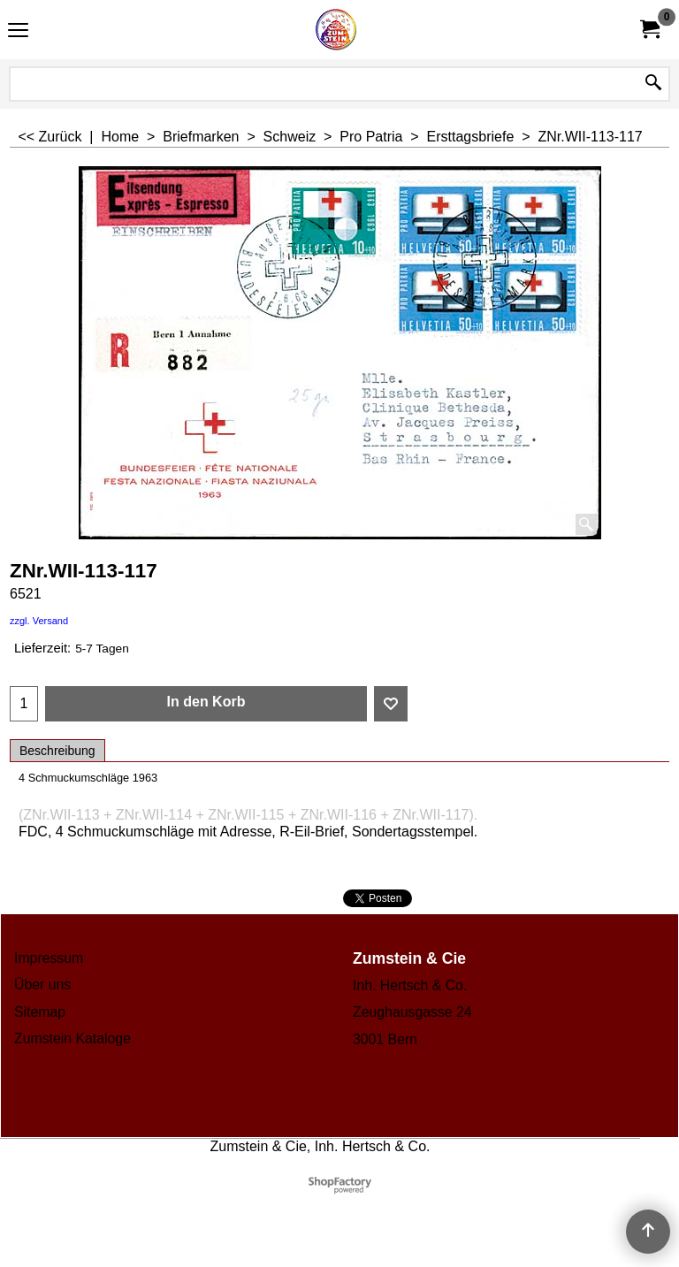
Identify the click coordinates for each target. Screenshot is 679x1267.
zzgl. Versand (39, 620)
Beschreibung (57, 751)
